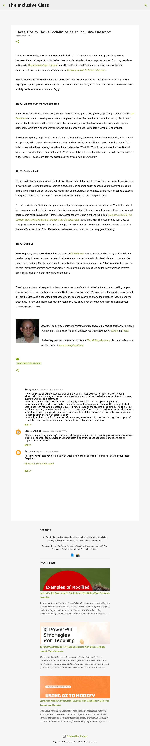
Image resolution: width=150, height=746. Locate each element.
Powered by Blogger (75, 736)
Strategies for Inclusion (28, 363)
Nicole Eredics (32, 430)
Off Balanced (77, 253)
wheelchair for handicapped (39, 463)
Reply (27, 424)
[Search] (53, 5)
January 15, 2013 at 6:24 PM (50, 389)
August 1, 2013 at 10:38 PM (47, 451)
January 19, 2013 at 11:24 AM (54, 431)
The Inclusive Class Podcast (42, 65)
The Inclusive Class (28, 5)
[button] (17, 42)
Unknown (29, 451)
